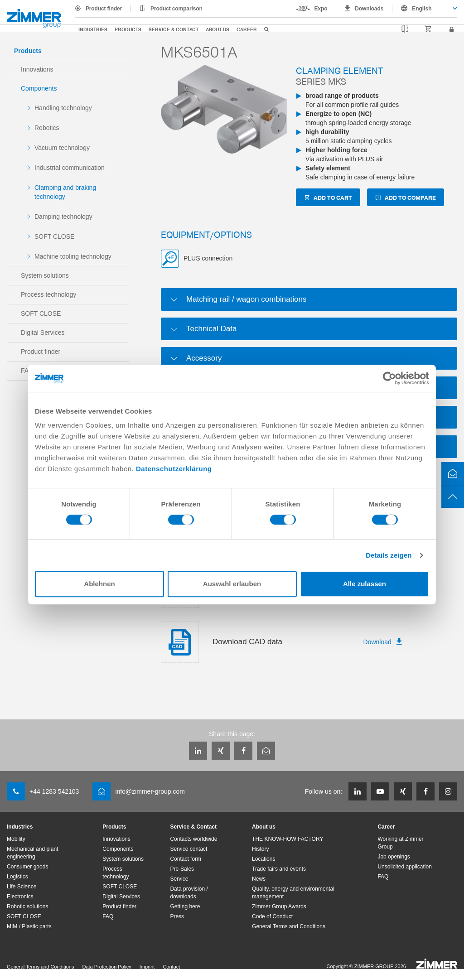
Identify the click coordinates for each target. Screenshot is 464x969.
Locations (263, 859)
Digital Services (42, 332)
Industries (92, 29)
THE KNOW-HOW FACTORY (287, 839)
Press (177, 916)
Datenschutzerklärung (174, 468)
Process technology (48, 294)
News (259, 879)
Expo (321, 8)
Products (128, 29)
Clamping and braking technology (65, 192)
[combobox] (424, 8)
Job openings (393, 856)
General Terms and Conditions (288, 926)
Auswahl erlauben (232, 584)
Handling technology (63, 107)
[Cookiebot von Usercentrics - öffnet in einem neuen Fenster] (389, 378)
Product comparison (176, 8)
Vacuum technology (62, 147)
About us (217, 29)
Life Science (21, 886)
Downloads (369, 8)
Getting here (185, 906)
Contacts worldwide (193, 839)
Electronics (20, 896)
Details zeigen (388, 555)
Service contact (188, 849)
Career (247, 29)
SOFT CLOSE (54, 236)
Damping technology (63, 216)
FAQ (107, 916)
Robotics (46, 127)
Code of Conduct (272, 916)
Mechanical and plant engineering (32, 853)
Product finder (104, 8)
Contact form (185, 859)
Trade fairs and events (279, 869)
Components (39, 88)
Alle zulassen (364, 584)
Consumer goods (27, 866)
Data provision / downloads (189, 893)
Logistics (17, 876)
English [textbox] (421, 8)
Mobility (16, 839)
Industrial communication (69, 167)
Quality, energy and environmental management (293, 893)
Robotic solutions (27, 906)
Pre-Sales (182, 869)
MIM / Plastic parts (29, 926)
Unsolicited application (404, 866)
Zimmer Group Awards (279, 906)
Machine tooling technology (72, 256)
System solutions (45, 275)
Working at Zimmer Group (400, 843)
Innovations (37, 69)
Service (179, 879)
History (260, 849)
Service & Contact (173, 29)
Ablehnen (99, 584)
